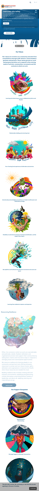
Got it (6, 23)
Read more (9, 33)
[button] (16, 46)
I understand (33, 488)
